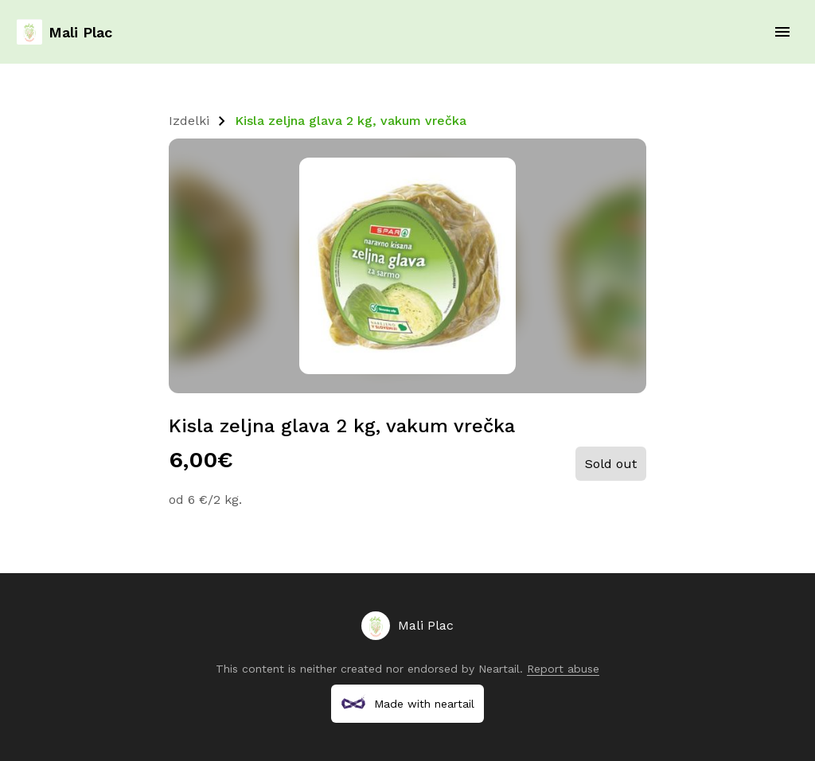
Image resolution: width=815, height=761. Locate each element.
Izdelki (189, 120)
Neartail (499, 668)
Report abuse (563, 668)
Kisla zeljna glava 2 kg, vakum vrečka (350, 120)
